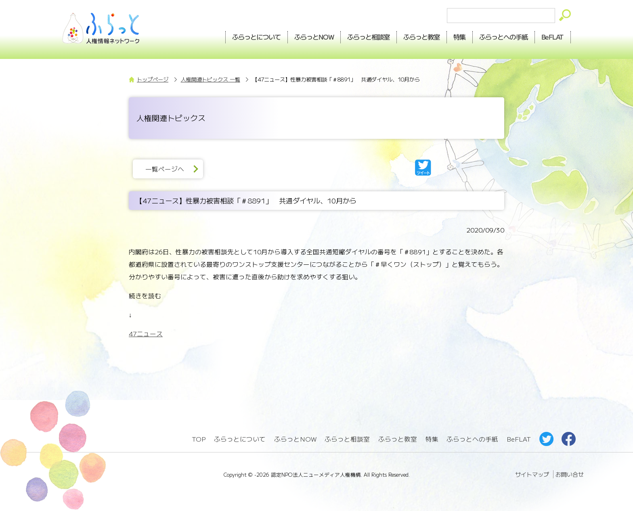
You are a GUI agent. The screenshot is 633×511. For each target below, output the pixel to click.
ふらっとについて (256, 37)
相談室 (369, 37)
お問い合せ (569, 474)
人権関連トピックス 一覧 (210, 79)
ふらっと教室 (397, 439)
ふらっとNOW (295, 439)
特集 (460, 37)
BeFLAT (553, 37)
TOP (198, 439)
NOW (314, 37)
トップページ (152, 79)
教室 (422, 37)
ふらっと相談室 (347, 439)
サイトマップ (532, 474)
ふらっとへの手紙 (472, 439)
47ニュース (146, 333)
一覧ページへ (164, 169)
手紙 (504, 37)
